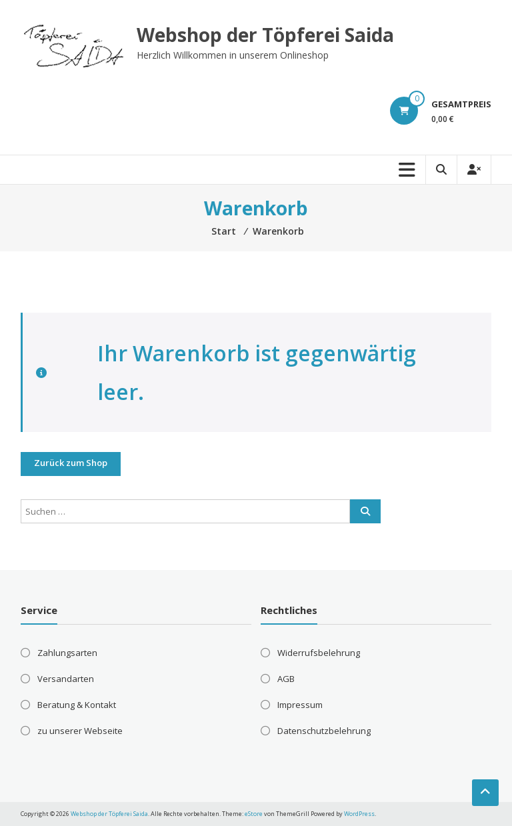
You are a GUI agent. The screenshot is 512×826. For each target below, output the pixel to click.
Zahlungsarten (67, 653)
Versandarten (65, 679)
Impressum (300, 705)
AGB (286, 679)
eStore (254, 813)
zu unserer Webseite (80, 731)
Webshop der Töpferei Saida (265, 34)
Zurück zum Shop (70, 463)
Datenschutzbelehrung (324, 731)
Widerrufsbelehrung (318, 653)
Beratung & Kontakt (76, 705)
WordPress (359, 813)
